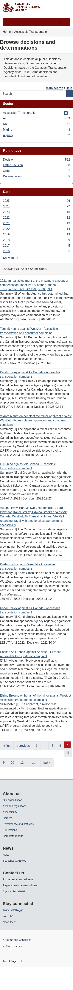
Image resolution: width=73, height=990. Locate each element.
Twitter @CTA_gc (13, 910)
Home (7, 31)
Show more (10, 257)
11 (22, 762)
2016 (36, 251)
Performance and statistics (18, 824)
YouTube (8, 916)
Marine (36, 129)
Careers (7, 818)
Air (36, 118)
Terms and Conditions (18, 939)
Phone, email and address (18, 879)
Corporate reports (13, 835)
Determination (36, 176)
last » (47, 762)
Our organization (12, 800)
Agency (36, 135)
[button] (37, 22)
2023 (36, 212)
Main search (54, 88)
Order (36, 171)
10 (12, 762)
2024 (36, 206)
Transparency (14, 946)
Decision (36, 159)
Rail (36, 124)
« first (6, 745)
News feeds (9, 922)
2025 (36, 201)
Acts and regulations (15, 806)
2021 (36, 223)
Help (69, 88)
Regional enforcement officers (20, 885)
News (6, 854)
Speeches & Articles (14, 860)
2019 (36, 234)
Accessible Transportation (20, 113)
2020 (36, 229)
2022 (36, 217)
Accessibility (10, 812)
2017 (36, 245)
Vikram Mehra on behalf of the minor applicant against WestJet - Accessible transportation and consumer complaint (36, 420)
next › (33, 762)
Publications (10, 829)
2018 (36, 240)
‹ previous (23, 745)
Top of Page (12, 961)
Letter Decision (36, 165)
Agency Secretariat (14, 891)
